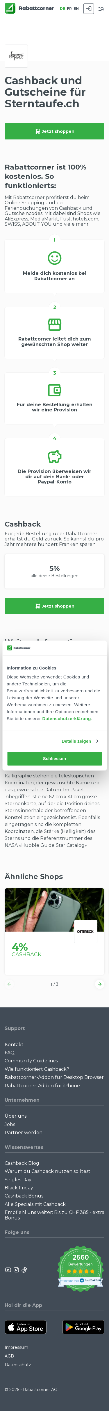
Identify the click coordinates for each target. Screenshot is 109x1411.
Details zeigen (76, 741)
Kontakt (14, 1044)
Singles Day (18, 1179)
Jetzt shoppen (54, 131)
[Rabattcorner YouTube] (8, 1269)
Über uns (15, 1116)
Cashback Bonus (24, 1196)
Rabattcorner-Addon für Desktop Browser (54, 1077)
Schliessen (54, 758)
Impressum (16, 1347)
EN (76, 8)
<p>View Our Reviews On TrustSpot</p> (80, 1270)
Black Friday (19, 1188)
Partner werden (23, 1132)
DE (62, 8)
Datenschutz (18, 1364)
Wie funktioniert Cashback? (37, 1069)
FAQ (10, 1052)
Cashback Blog (22, 1163)
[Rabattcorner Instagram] (16, 1269)
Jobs (10, 1124)
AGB (9, 1356)
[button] (9, 984)
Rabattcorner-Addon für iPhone (42, 1085)
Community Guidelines (31, 1061)
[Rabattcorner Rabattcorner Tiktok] (24, 1269)
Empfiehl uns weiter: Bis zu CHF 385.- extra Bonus (54, 1215)
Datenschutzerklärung (66, 718)
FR (69, 8)
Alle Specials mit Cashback (35, 1204)
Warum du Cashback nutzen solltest (47, 1171)
